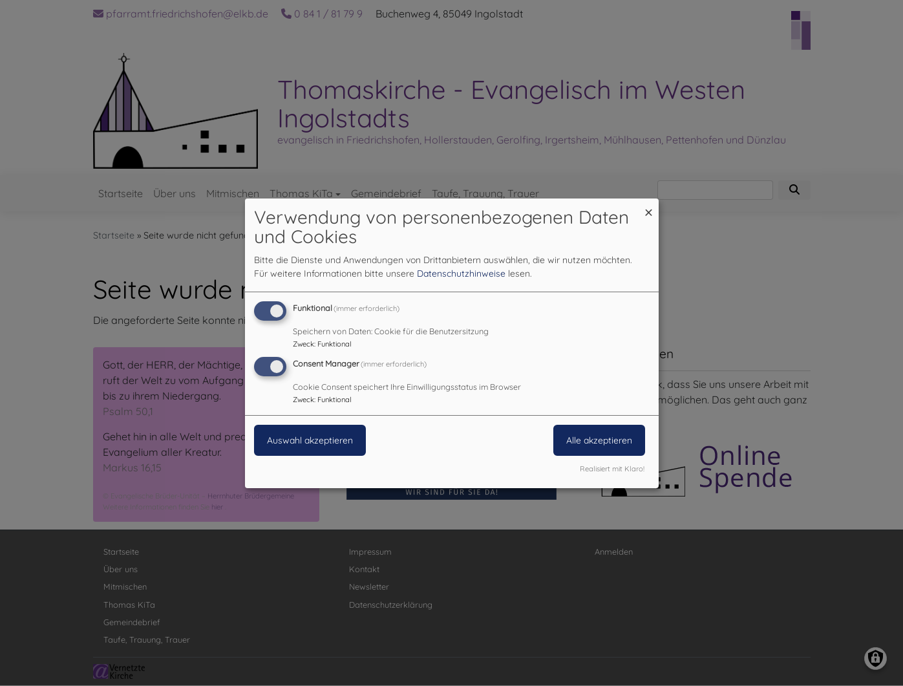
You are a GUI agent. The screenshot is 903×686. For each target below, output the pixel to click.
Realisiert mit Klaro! (612, 468)
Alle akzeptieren (599, 440)
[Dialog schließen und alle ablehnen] (649, 206)
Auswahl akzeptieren (310, 440)
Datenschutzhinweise (461, 273)
